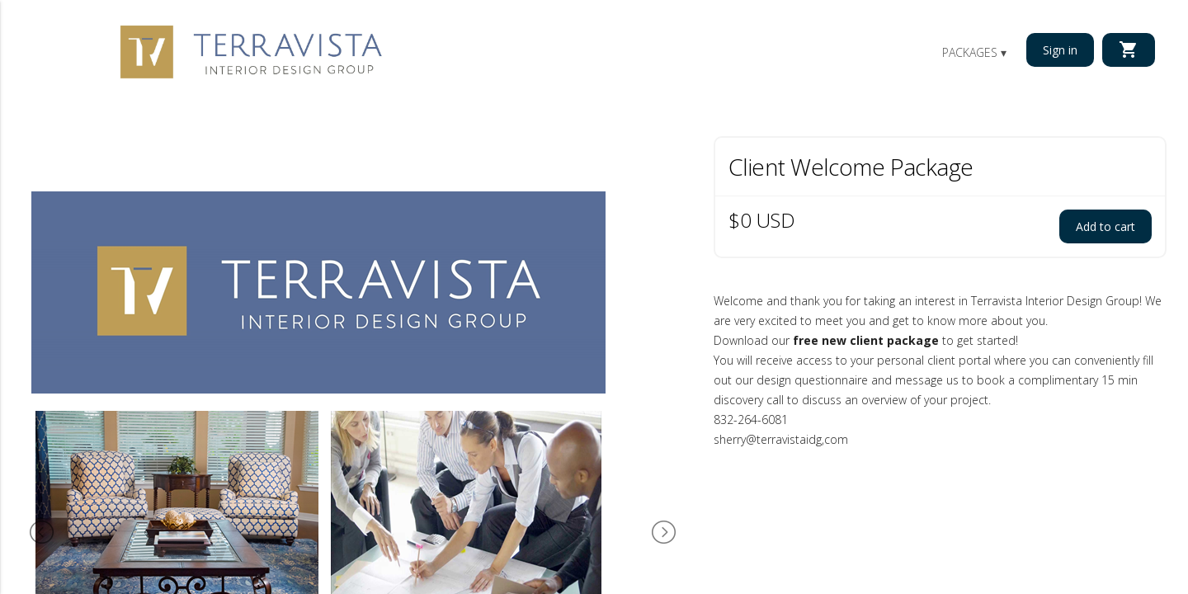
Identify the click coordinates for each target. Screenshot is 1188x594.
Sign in (1060, 50)
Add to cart (1105, 226)
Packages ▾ (974, 52)
